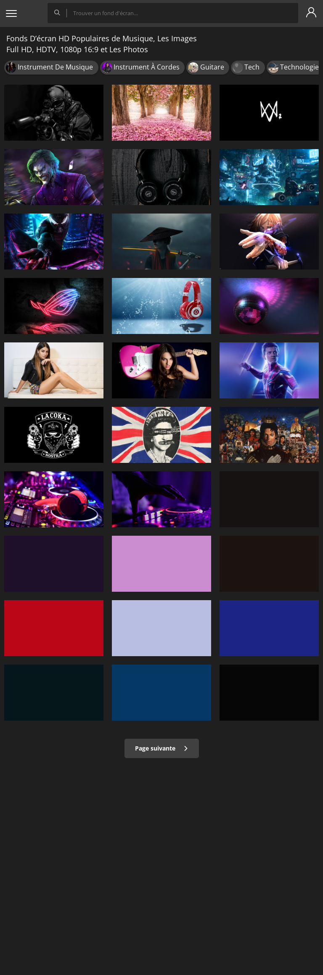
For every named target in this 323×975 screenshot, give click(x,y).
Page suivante (161, 748)
